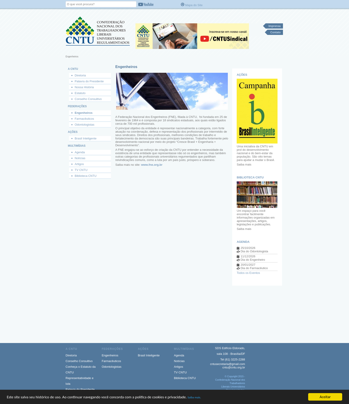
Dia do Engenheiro (253, 259)
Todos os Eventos (248, 273)
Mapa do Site (194, 5)
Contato (275, 32)
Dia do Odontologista (254, 251)
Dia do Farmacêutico (254, 268)
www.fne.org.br (151, 164)
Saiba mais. (194, 398)
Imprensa (274, 26)
